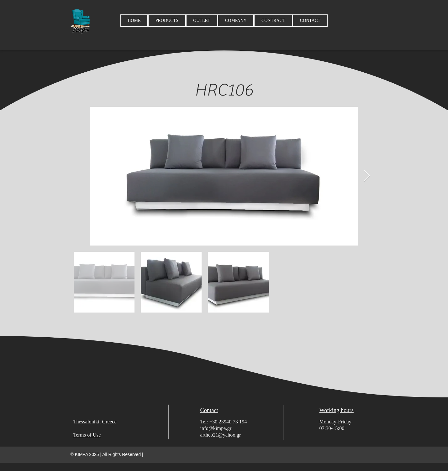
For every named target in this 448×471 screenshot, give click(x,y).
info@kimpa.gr (216, 428)
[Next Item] (367, 176)
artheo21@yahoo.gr (220, 434)
